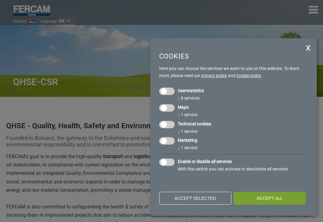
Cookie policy (248, 75)
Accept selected (195, 198)
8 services (189, 98)
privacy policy (214, 75)
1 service (187, 114)
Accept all (270, 198)
